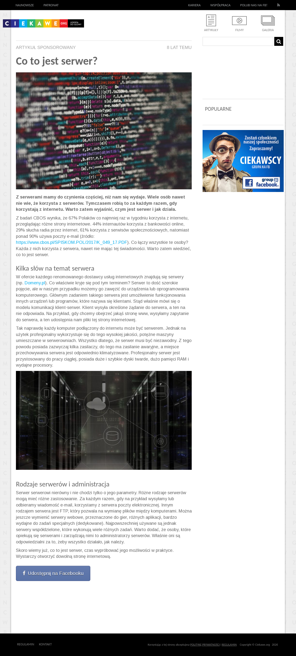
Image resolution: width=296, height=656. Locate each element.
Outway (62, 644)
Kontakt (45, 644)
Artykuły (211, 30)
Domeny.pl (35, 282)
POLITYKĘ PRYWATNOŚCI (205, 644)
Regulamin (25, 644)
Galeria (268, 30)
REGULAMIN (229, 644)
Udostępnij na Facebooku (53, 573)
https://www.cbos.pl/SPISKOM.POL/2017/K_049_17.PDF (71, 242)
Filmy (239, 30)
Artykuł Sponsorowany (46, 47)
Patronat (51, 5)
